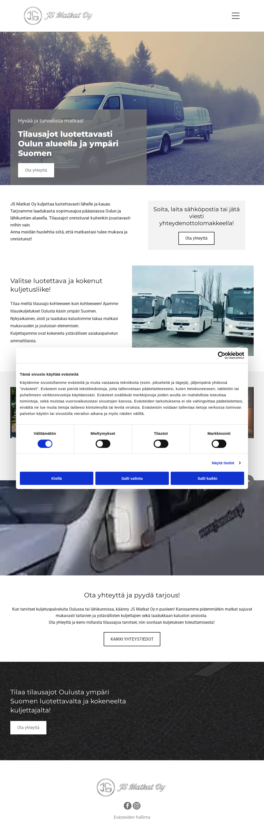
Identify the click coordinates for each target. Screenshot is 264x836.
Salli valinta (132, 478)
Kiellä (56, 478)
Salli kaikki (207, 478)
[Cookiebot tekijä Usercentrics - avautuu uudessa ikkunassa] (221, 355)
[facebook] (127, 805)
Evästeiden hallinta (132, 816)
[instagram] (137, 805)
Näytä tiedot (223, 462)
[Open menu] (236, 16)
